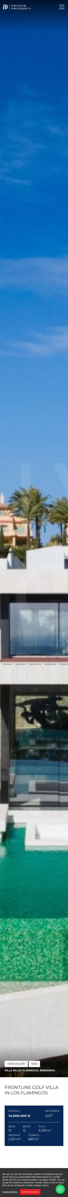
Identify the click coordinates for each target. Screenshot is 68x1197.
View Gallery (16, 1063)
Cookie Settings (10, 1192)
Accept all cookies (30, 1192)
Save (34, 1063)
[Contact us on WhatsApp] (60, 1189)
